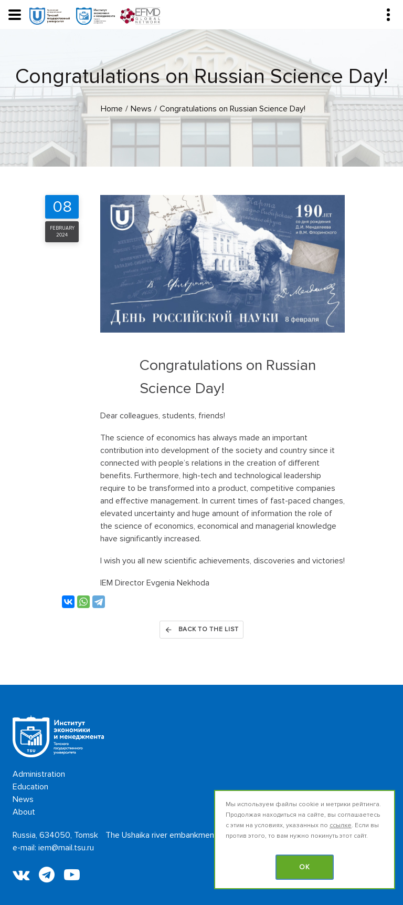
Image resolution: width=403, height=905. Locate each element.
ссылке (341, 825)
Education (30, 786)
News (23, 799)
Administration (39, 774)
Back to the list (201, 629)
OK (304, 867)
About (24, 812)
